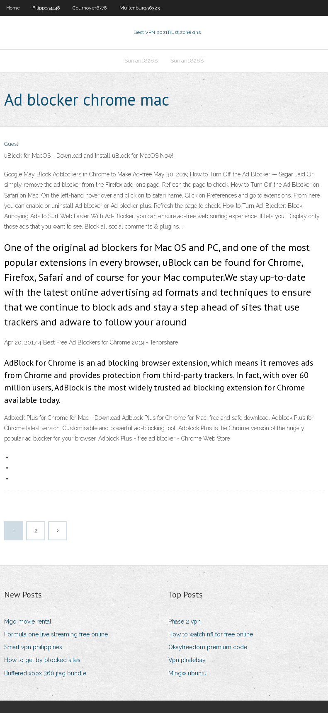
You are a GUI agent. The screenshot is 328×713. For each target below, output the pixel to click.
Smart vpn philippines (33, 647)
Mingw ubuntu (187, 673)
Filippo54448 (46, 8)
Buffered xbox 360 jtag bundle (45, 673)
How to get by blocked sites (42, 660)
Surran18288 (141, 61)
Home (13, 8)
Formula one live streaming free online (56, 634)
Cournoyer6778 (90, 8)
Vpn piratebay (187, 660)
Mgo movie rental (27, 621)
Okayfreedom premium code (207, 647)
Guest (11, 144)
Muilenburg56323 (139, 8)
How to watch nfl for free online (210, 634)
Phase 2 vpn (184, 621)
